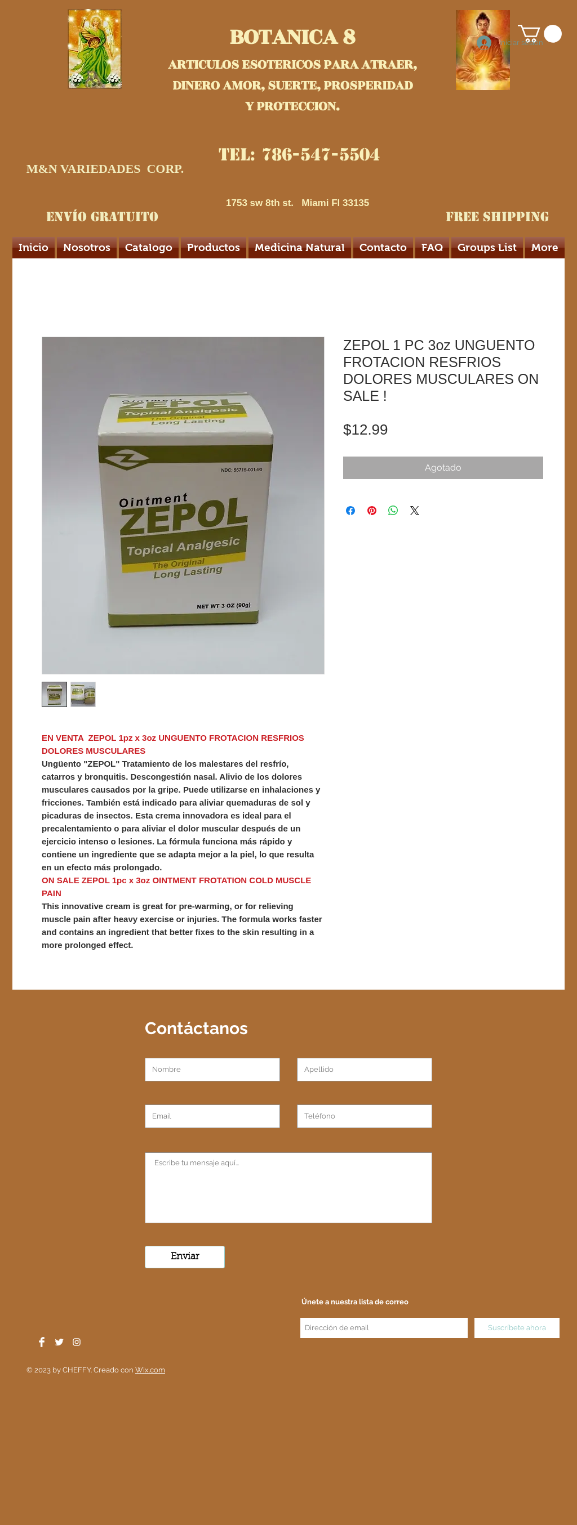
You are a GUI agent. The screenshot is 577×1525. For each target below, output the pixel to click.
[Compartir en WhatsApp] (393, 510)
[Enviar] (185, 1257)
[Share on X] (414, 510)
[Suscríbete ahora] (517, 1328)
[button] (540, 34)
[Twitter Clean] (59, 1342)
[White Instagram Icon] (77, 1342)
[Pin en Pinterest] (372, 510)
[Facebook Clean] (42, 1342)
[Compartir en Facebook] (350, 510)
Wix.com (150, 1370)
